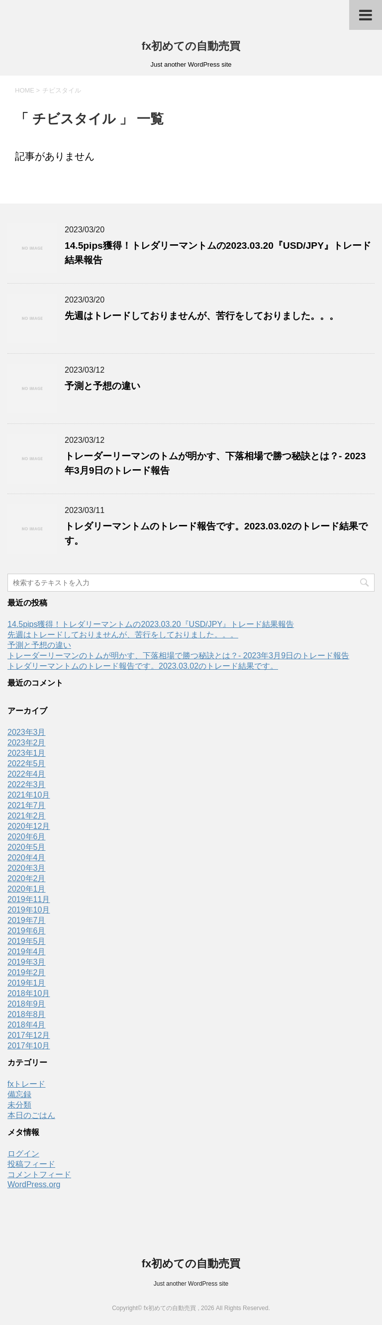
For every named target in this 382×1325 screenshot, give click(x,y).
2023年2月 (26, 742)
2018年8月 (26, 1014)
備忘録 (19, 1094)
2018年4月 (26, 1024)
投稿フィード (31, 1164)
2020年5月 (26, 847)
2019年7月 (26, 920)
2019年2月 (26, 972)
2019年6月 (26, 930)
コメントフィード (39, 1174)
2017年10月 (28, 1045)
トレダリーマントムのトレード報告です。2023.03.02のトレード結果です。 (142, 666)
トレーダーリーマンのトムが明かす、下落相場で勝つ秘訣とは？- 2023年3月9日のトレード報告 (178, 655)
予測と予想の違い (102, 386)
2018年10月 (28, 993)
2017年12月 (28, 1035)
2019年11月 (28, 899)
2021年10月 (28, 795)
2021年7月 (26, 805)
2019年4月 (26, 951)
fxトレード (26, 1084)
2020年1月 (26, 889)
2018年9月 (26, 1004)
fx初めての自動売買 (191, 46)
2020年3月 (26, 868)
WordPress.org (33, 1184)
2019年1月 (26, 983)
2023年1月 (26, 753)
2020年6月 (26, 836)
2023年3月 (26, 732)
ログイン (23, 1153)
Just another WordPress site (191, 1283)
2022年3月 (26, 784)
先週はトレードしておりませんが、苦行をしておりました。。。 (202, 315)
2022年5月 (26, 763)
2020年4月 (26, 857)
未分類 (19, 1105)
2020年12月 (28, 826)
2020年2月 (26, 878)
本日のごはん (31, 1115)
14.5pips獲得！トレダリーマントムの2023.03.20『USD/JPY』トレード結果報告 (150, 624)
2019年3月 (26, 962)
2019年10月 (28, 910)
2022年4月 (26, 774)
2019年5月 (26, 941)
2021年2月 (26, 816)
